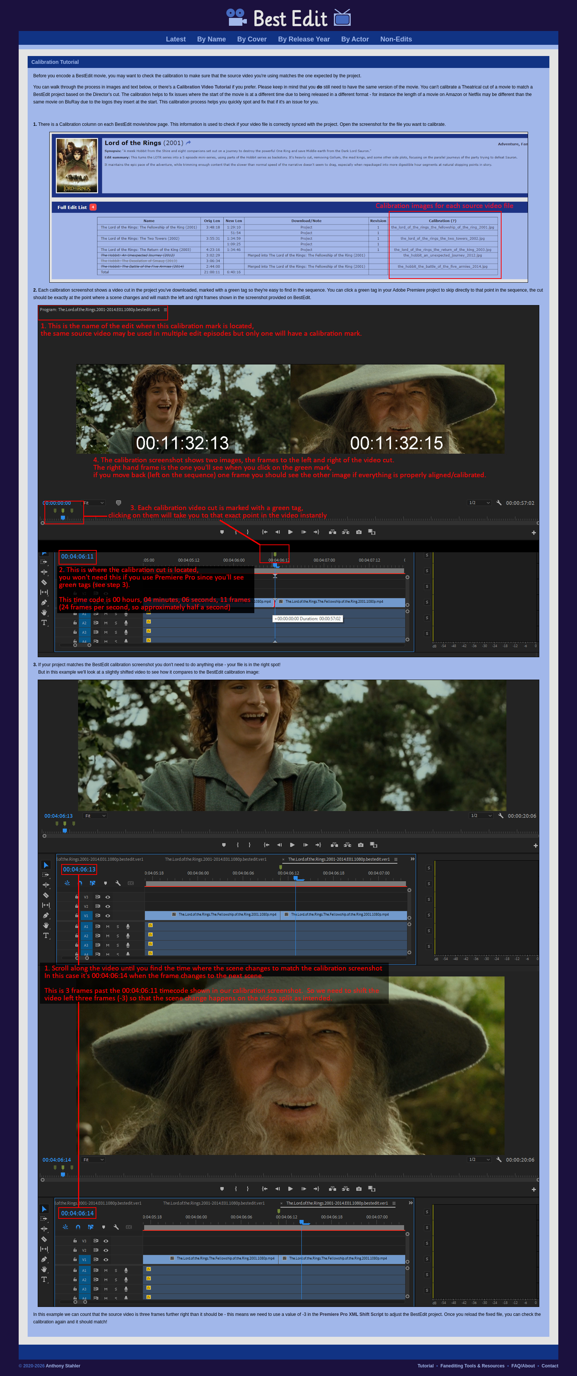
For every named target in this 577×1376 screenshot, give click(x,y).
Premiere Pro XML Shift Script (352, 1314)
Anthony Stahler (63, 1366)
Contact (550, 1366)
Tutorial (426, 1366)
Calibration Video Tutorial (204, 87)
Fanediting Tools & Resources (472, 1366)
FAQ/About (523, 1366)
